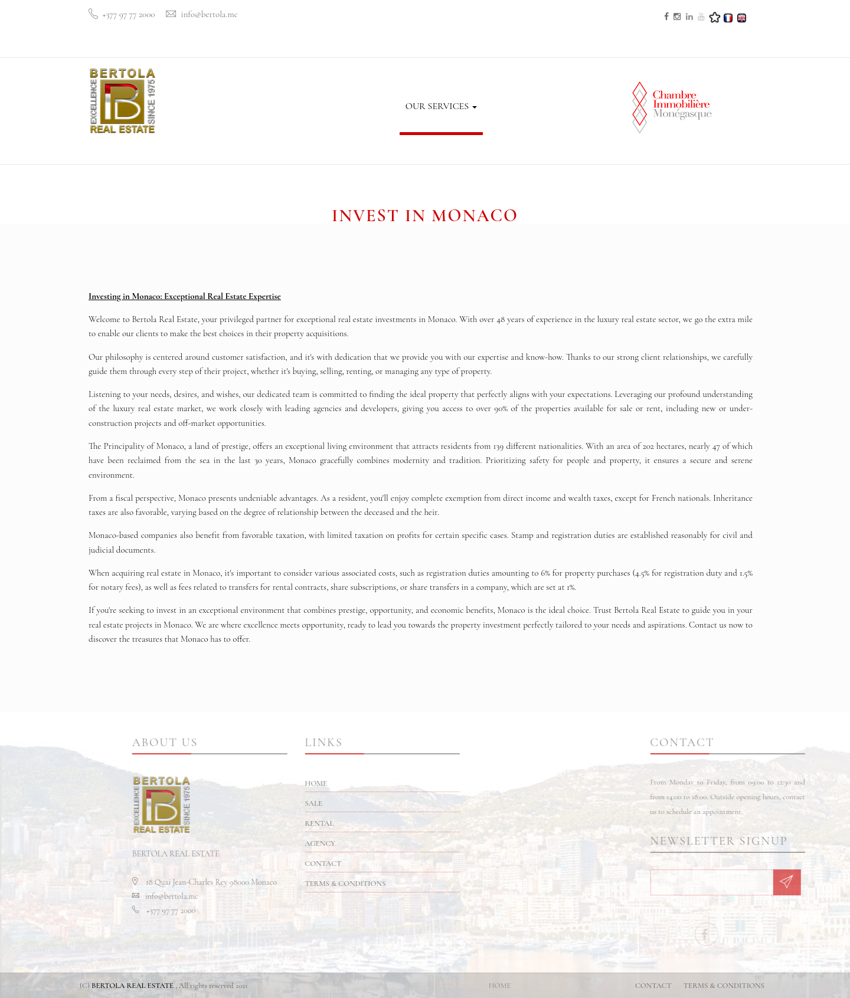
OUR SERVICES (441, 106)
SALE (286, 98)
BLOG (501, 105)
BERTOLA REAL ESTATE (132, 985)
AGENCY (374, 78)
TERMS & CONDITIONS (391, 883)
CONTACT (547, 105)
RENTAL (326, 88)
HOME (250, 104)
